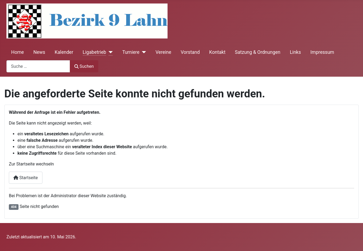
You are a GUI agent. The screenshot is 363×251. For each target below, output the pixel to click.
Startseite (25, 177)
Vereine (163, 52)
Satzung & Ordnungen (257, 52)
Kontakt (217, 52)
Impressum (322, 52)
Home (17, 52)
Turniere (130, 52)
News (39, 52)
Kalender (64, 52)
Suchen (84, 66)
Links (295, 52)
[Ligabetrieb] (109, 52)
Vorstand (190, 52)
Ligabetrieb (94, 52)
